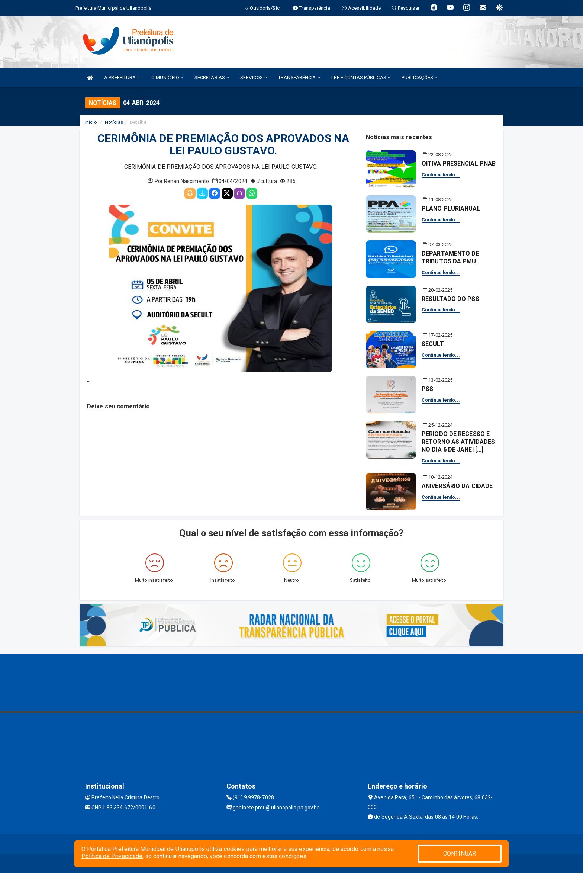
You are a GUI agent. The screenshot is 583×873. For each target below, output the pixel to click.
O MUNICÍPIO (167, 77)
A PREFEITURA (122, 77)
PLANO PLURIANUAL (451, 208)
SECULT (433, 343)
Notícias (114, 122)
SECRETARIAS (211, 77)
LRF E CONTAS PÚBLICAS (360, 77)
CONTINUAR (459, 853)
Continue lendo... (441, 174)
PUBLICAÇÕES (419, 77)
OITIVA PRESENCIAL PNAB (459, 163)
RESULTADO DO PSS (450, 298)
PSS (427, 388)
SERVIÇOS (253, 77)
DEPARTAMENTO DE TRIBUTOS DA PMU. (450, 257)
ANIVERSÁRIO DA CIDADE (457, 486)
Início (91, 122)
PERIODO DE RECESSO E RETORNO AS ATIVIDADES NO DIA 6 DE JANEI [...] (458, 441)
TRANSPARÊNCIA (299, 77)
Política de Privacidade (111, 856)
